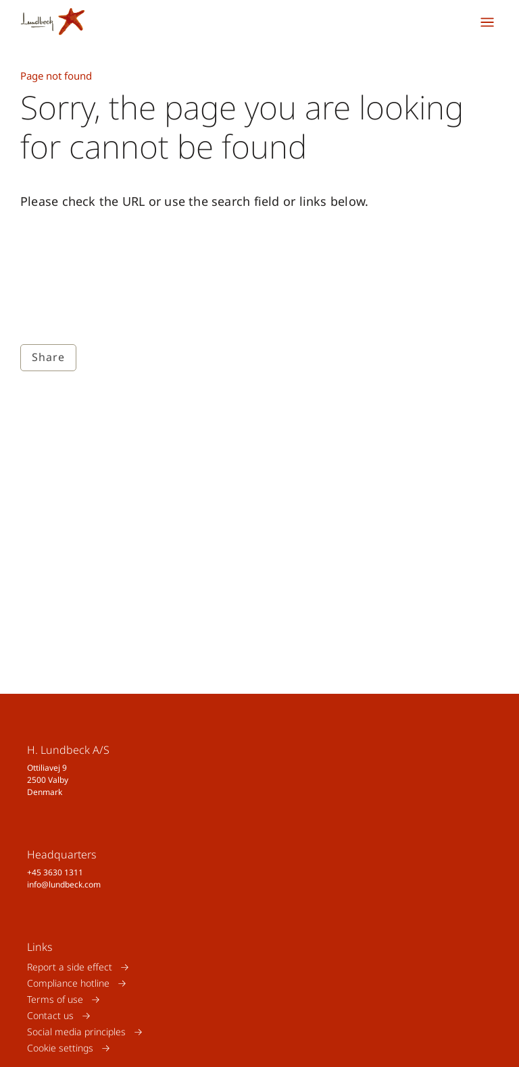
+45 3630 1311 (55, 872)
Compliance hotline (68, 983)
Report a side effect (69, 966)
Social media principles (76, 1031)
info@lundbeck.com (64, 884)
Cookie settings (60, 1047)
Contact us (50, 1015)
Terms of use (55, 999)
